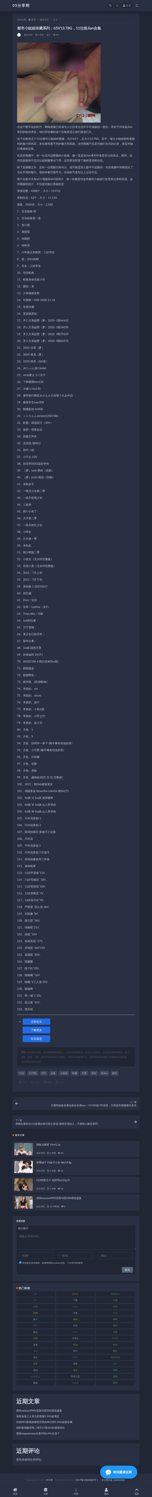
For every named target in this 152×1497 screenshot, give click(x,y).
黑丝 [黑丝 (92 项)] (115, 1382)
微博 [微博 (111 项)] (115, 1319)
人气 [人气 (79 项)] (35, 1306)
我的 (106, 1491)
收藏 (35, 1082)
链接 (60, 1082)
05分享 (49, 1480)
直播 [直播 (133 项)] (35, 1344)
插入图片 (23, 1228)
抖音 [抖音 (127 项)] (75, 1325)
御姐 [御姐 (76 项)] (75, 1319)
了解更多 (36, 1030)
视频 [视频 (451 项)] (115, 1363)
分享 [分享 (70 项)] (115, 1306)
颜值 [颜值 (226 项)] (35, 1382)
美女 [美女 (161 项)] (35, 1357)
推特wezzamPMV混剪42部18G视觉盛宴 (59, 1198)
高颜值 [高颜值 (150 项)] (75, 1382)
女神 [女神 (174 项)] (115, 1312)
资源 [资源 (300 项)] (35, 1370)
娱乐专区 (44, 19)
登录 (127, 5)
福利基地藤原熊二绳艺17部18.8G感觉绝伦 (40, 1427)
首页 (33, 19)
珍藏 (74, 1073)
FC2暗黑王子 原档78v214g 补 (53, 1180)
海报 (48, 1082)
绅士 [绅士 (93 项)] (75, 1351)
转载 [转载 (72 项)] (115, 1370)
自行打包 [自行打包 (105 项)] (115, 1357)
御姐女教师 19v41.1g (48, 1144)
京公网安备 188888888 (113, 1480)
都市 (114, 1073)
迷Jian (104, 1073)
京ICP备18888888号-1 (87, 1480)
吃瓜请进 (36, 1038)
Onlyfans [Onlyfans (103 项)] (115, 1293)
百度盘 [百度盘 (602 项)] (115, 1338)
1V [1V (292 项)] (35, 1293)
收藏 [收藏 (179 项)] (75, 1332)
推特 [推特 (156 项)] (115, 1325)
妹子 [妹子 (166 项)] (35, 1319)
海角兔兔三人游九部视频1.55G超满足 (37, 1416)
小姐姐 (63, 1073)
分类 (45, 1491)
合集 (53, 1073)
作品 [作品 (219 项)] (75, 1306)
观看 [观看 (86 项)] (75, 1363)
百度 (84, 1073)
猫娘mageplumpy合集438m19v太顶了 (38, 1433)
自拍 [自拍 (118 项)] (75, 1357)
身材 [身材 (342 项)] (75, 1370)
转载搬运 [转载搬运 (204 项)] (35, 1376)
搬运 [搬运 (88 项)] (35, 1332)
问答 (76, 1491)
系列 (93, 1073)
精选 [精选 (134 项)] (35, 1351)
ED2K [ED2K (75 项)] (75, 1293)
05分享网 (21, 5)
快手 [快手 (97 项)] (35, 1325)
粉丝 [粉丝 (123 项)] (115, 1344)
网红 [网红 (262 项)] (115, 1351)
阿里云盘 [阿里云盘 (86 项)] (75, 1376)
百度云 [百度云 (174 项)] (75, 1338)
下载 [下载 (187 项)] (75, 1300)
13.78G (33, 1073)
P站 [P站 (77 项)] (35, 1300)
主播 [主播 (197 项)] (115, 1300)
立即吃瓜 (36, 1021)
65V (43, 1073)
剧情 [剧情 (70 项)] (35, 1312)
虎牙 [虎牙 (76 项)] (35, 1363)
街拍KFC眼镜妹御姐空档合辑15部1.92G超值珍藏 (44, 1421)
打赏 (23, 1082)
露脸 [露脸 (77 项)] (115, 1376)
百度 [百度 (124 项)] (35, 1338)
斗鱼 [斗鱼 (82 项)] (115, 1332)
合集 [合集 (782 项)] (75, 1312)
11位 (21, 1073)
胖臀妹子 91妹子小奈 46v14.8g (53, 1162)
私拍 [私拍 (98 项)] (75, 1344)
